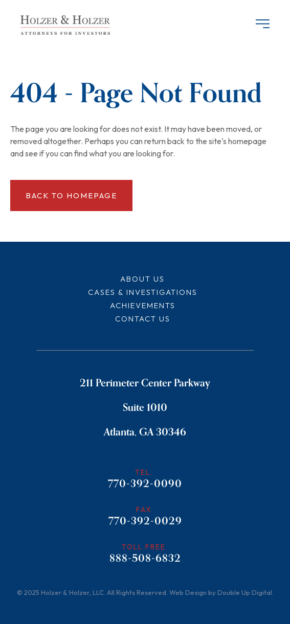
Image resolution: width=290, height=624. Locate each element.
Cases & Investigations (142, 292)
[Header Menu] (261, 25)
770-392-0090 (145, 485)
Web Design (188, 592)
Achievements (142, 305)
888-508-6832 (145, 559)
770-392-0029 (145, 522)
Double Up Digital (244, 592)
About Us (142, 279)
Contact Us (142, 318)
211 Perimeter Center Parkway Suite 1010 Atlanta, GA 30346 (145, 408)
